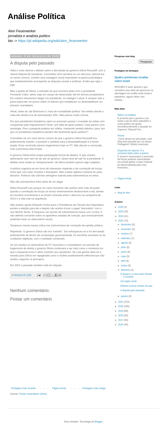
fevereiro (126, 270)
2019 (121, 311)
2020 (121, 306)
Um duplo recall (128, 281)
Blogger (99, 421)
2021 (121, 301)
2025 (121, 207)
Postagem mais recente (23, 388)
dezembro (126, 224)
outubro (125, 233)
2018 (121, 315)
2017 (121, 320)
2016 (121, 324)
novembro (126, 229)
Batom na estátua (126, 115)
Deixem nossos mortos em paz (136, 286)
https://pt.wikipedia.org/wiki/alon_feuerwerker (53, 41)
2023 (121, 216)
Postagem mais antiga (93, 388)
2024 (121, 211)
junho (124, 252)
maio (124, 256)
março (124, 265)
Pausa (120, 135)
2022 (121, 220)
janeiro (125, 296)
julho (124, 247)
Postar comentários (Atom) (33, 394)
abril (123, 260)
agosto (125, 242)
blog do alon (123, 192)
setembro (126, 238)
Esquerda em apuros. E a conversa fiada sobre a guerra (132, 152)
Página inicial (59, 388)
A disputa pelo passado (132, 290)
